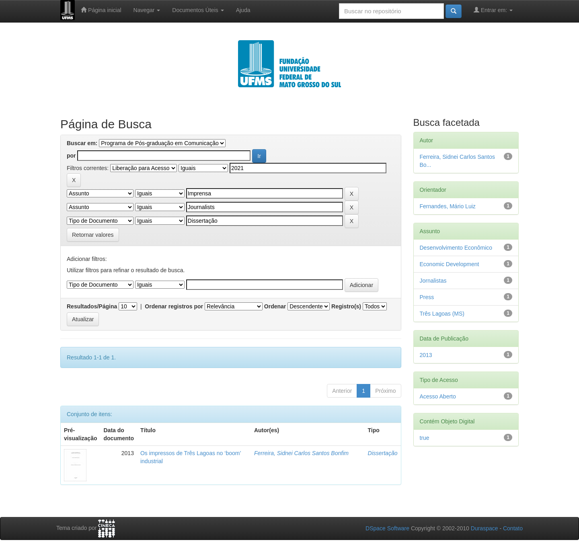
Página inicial (101, 9)
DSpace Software (387, 528)
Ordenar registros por (174, 306)
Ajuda (243, 10)
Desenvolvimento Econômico (456, 247)
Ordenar (275, 306)
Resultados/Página (92, 306)
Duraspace (484, 528)
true (424, 438)
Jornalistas (433, 280)
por (71, 155)
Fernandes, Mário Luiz (448, 206)
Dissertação (383, 453)
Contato (513, 528)
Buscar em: (82, 143)
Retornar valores (93, 235)
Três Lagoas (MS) (442, 313)
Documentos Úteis (198, 10)
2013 (426, 355)
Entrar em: (493, 9)
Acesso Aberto (438, 396)
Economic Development (449, 264)
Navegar (146, 10)
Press (427, 297)
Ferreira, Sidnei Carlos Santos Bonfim (301, 453)
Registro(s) (346, 306)
